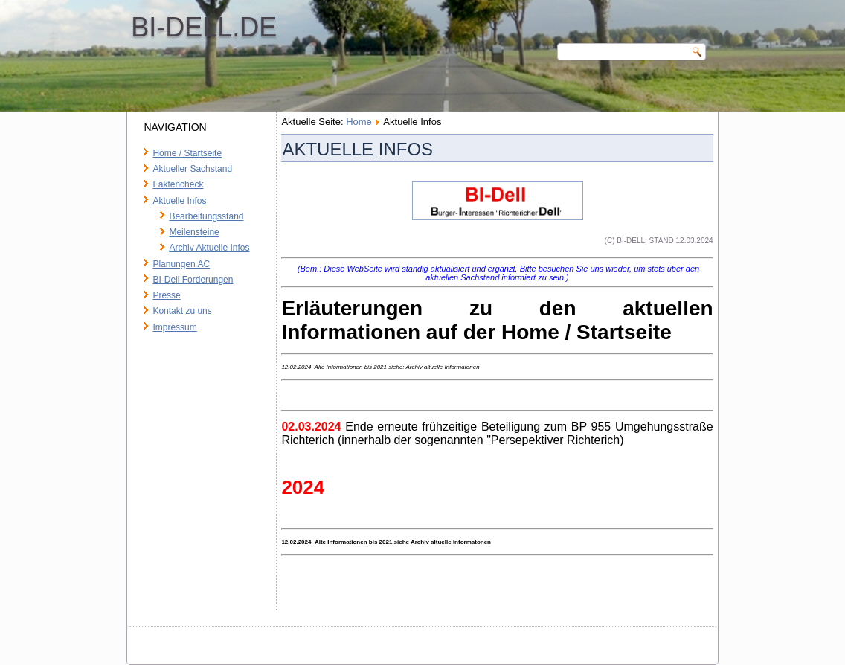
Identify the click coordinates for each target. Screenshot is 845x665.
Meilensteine (194, 232)
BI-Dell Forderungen (192, 279)
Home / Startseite (187, 153)
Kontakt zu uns (181, 311)
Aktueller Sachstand (192, 169)
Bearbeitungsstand (206, 216)
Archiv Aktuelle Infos (209, 247)
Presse (166, 295)
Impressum (174, 327)
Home (359, 121)
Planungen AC (181, 264)
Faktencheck (177, 184)
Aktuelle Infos (179, 201)
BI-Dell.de (204, 27)
